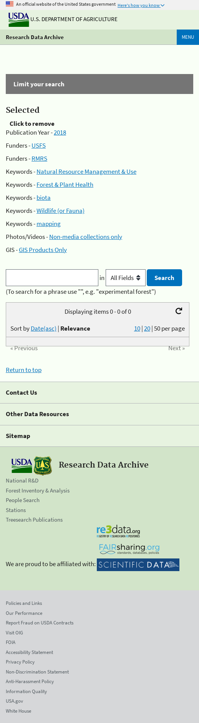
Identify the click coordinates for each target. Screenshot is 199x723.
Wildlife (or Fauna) (60, 210)
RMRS (39, 158)
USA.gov (14, 701)
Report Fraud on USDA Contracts (39, 622)
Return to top (23, 370)
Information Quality (26, 691)
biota (43, 197)
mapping (48, 223)
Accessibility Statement (29, 652)
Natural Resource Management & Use (86, 171)
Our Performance (24, 613)
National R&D (22, 480)
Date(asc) (43, 328)
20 (147, 328)
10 (137, 328)
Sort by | (50, 328)
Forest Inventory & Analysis (38, 490)
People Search (23, 500)
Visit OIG (14, 632)
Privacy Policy (20, 662)
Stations (16, 510)
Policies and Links (24, 603)
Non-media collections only (85, 236)
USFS (39, 145)
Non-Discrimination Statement (37, 672)
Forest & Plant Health (64, 184)
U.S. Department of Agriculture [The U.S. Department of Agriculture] (63, 19)
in (123, 277)
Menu (188, 37)
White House (18, 711)
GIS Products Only (43, 249)
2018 (60, 132)
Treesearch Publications (34, 519)
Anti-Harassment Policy (30, 681)
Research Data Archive (35, 37)
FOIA (10, 642)
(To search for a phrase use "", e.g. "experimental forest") (81, 291)
